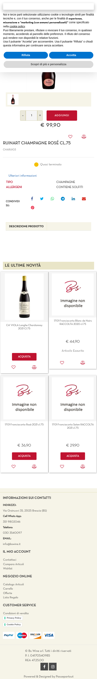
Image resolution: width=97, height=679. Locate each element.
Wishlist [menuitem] (7, 568)
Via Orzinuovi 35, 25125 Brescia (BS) (25, 510)
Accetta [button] (71, 55)
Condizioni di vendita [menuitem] (16, 613)
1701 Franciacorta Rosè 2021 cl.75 (24, 424)
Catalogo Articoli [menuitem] (13, 584)
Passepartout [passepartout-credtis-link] (64, 676)
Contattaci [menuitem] (9, 559)
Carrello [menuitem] (8, 588)
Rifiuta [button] (26, 55)
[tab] (26, 226)
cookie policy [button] (17, 26)
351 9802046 (11, 521)
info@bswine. (11, 544)
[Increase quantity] (40, 115)
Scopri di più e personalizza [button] (48, 64)
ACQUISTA (24, 357)
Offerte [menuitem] (7, 593)
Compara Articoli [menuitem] (13, 564)
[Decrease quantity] (23, 115)
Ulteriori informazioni (23, 175)
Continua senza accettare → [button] (48, 6)
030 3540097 (12, 533)
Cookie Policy (14, 624)
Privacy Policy (14, 618)
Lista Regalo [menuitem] (10, 597)
